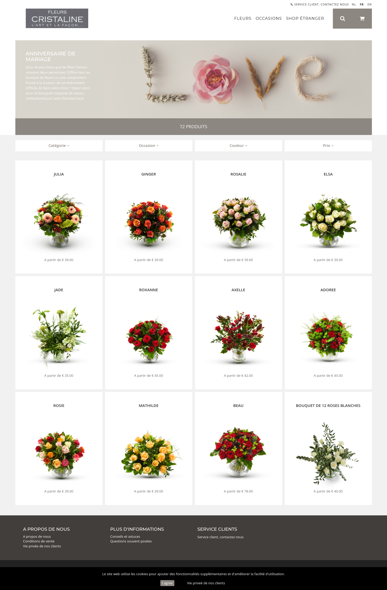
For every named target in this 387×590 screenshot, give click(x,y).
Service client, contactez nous (320, 4)
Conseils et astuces (125, 536)
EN (369, 4)
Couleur (238, 145)
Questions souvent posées (131, 541)
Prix (328, 145)
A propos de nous (37, 536)
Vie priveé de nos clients (206, 583)
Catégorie (58, 145)
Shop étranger (305, 18)
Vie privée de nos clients (42, 546)
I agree (167, 583)
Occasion (148, 145)
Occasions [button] (269, 18)
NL (354, 4)
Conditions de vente (39, 541)
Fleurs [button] (242, 18)
